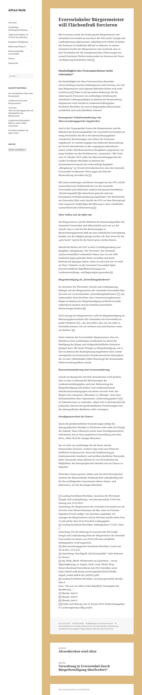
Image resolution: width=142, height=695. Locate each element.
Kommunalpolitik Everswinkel (15, 52)
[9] (73, 330)
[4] (79, 193)
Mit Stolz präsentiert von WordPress (74, 689)
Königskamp (113, 626)
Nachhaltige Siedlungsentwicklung (17, 28)
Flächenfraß (87, 626)
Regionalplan (86, 629)
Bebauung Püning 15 (17, 46)
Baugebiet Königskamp (18, 42)
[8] (84, 308)
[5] (94, 207)
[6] (111, 272)
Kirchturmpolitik (100, 626)
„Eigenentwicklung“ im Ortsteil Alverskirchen (18, 36)
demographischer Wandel (69, 626)
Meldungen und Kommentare (100, 623)
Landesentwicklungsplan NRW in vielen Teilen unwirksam (19, 123)
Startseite (12, 22)
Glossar (11, 58)
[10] (120, 398)
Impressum (13, 63)
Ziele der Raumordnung (103, 629)
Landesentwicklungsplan (69, 629)
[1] (93, 59)
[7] (118, 294)
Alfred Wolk (17, 10)
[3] (90, 175)
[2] (72, 92)
